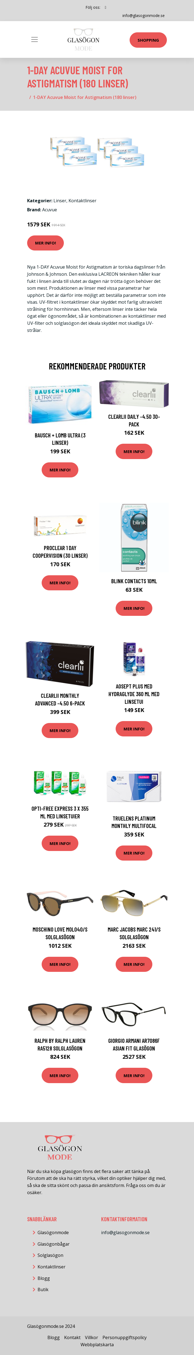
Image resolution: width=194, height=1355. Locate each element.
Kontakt (72, 1337)
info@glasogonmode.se (143, 15)
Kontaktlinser (82, 201)
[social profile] (105, 7)
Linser (59, 201)
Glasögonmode (53, 1232)
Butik (43, 1289)
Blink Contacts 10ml (134, 580)
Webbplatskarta (97, 1345)
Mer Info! (45, 243)
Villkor (91, 1337)
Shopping (148, 40)
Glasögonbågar (54, 1244)
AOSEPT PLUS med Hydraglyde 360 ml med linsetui (134, 694)
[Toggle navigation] (34, 39)
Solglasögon (50, 1255)
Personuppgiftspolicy (124, 1337)
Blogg (44, 1278)
